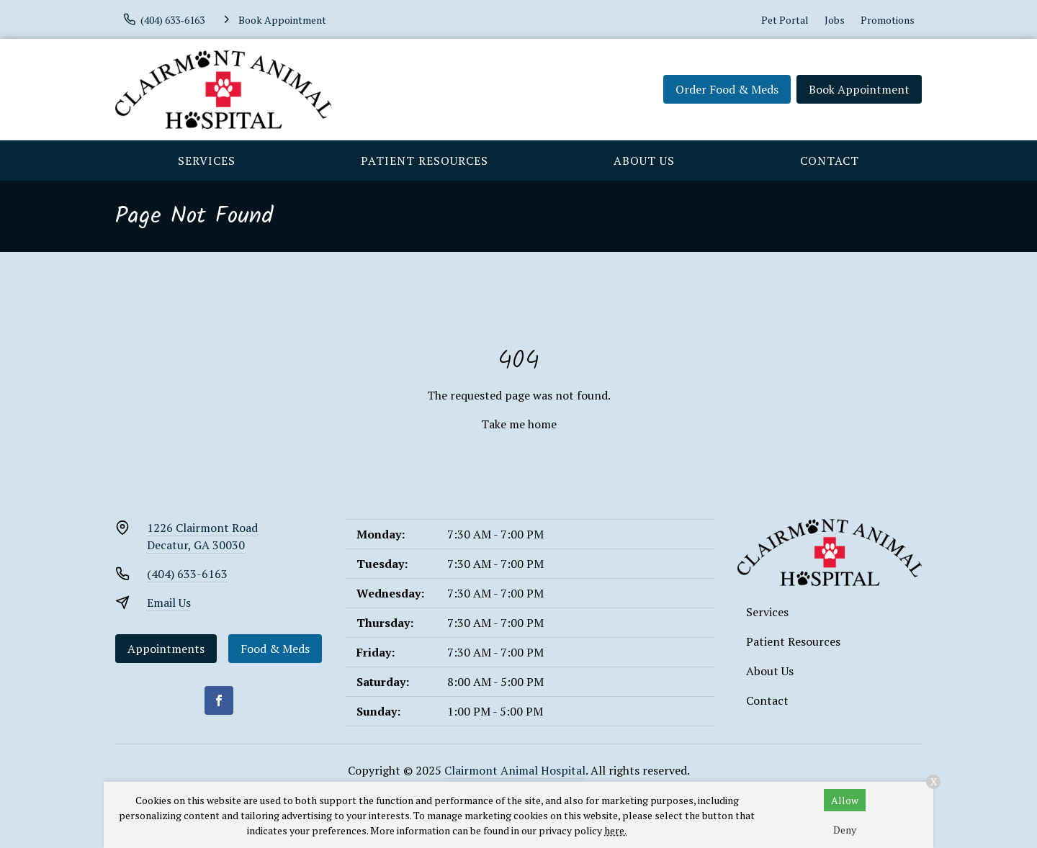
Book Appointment (859, 89)
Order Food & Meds (726, 89)
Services (206, 160)
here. (615, 830)
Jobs (835, 20)
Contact (829, 160)
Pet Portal (785, 20)
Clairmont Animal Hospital (514, 770)
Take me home (519, 424)
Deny (844, 829)
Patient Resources (424, 160)
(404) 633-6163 (187, 574)
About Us (644, 160)
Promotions (888, 20)
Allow (844, 800)
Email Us (169, 602)
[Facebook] (219, 700)
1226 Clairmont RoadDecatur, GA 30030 (202, 536)
